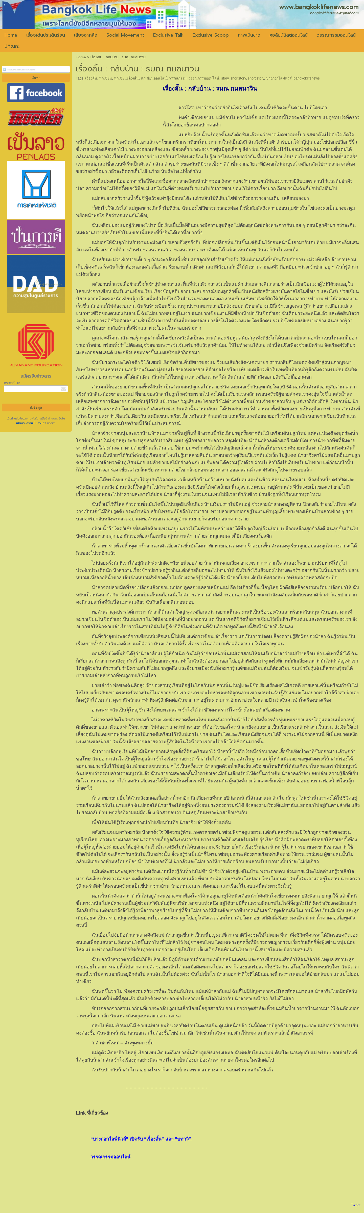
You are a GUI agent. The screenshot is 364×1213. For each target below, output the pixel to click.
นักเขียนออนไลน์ (154, 78)
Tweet (355, 1205)
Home (81, 57)
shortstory (238, 78)
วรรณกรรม (178, 78)
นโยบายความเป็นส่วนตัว (31, 423)
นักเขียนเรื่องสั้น (126, 78)
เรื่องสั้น (91, 78)
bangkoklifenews (306, 78)
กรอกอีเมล (12, 383)
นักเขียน (105, 78)
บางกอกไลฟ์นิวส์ (279, 78)
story (225, 78)
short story (256, 78)
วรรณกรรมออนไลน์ (203, 78)
